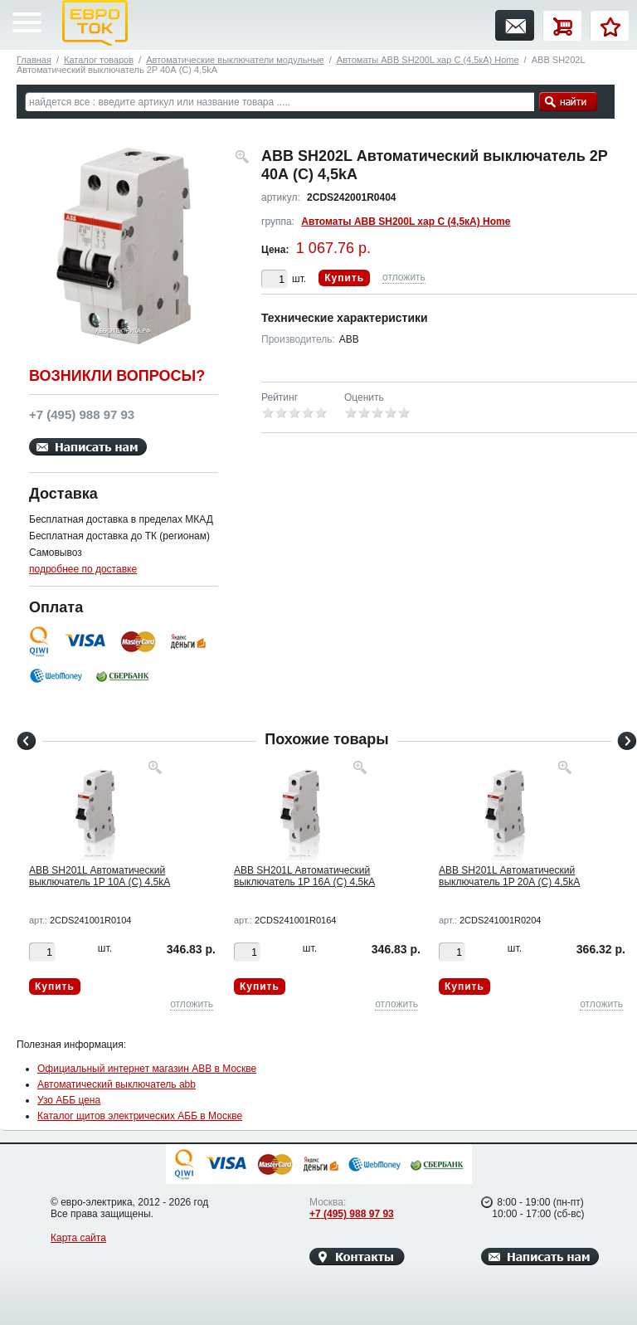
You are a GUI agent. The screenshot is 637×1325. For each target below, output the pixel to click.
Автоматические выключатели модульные (234, 60)
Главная (34, 60)
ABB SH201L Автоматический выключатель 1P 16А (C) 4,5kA (304, 876)
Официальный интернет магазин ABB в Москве (146, 1068)
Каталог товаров (99, 60)
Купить (344, 278)
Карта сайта (78, 1238)
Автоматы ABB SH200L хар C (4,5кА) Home (428, 60)
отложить (403, 277)
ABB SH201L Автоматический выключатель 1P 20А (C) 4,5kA (509, 876)
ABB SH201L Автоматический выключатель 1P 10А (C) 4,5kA (99, 876)
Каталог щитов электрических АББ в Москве (139, 1116)
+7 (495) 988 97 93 (351, 1214)
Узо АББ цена (68, 1100)
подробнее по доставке (83, 569)
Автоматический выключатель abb (116, 1084)
